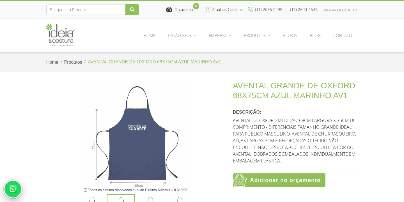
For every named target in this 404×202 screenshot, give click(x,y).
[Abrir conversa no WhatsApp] (12, 189)
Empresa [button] (218, 35)
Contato (342, 35)
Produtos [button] (255, 35)
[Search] (86, 9)
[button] (180, 9)
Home (149, 35)
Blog (315, 35)
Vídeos (290, 35)
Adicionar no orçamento (285, 180)
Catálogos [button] (180, 35)
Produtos (73, 62)
